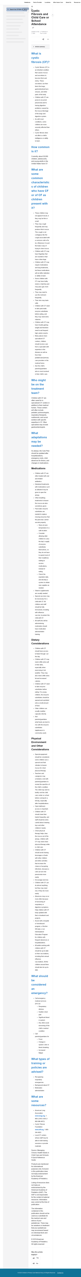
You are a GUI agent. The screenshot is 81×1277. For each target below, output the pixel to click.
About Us (68, 2)
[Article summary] (40, 46)
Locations (47, 2)
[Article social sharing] (43, 39)
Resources (77, 2)
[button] (17, 9)
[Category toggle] (28, 11)
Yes (36, 1258)
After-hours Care (58, 2)
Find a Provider (37, 2)
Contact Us (60, 1272)
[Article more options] (48, 39)
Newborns (27, 2)
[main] (40, 637)
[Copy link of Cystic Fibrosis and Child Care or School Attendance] (33, 27)
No (35, 1264)
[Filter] (31, 9)
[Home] (32, 6)
